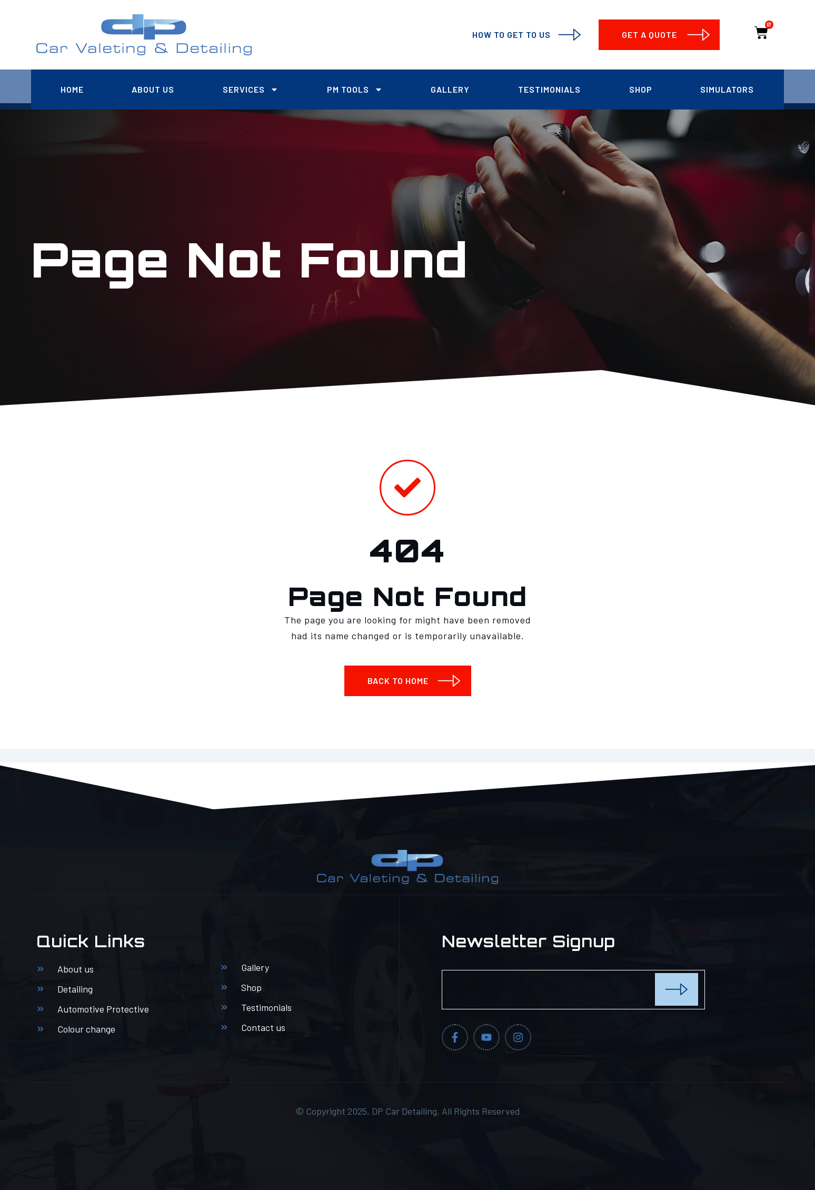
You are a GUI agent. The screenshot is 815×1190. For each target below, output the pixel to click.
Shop (640, 89)
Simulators (727, 89)
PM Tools (355, 89)
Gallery (450, 89)
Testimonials (549, 89)
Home (72, 89)
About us (153, 89)
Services (251, 89)
